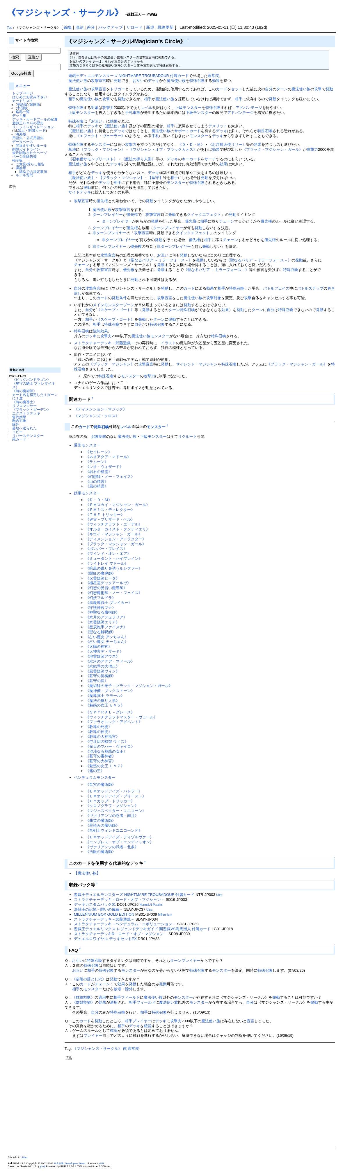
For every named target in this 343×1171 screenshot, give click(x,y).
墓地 (72, 149)
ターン (282, 89)
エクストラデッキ (26, 413)
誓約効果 (19, 417)
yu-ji (42, 1166)
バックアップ (110, 27)
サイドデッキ (79, 192)
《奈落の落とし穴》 (89, 979)
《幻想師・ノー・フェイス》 (110, 476)
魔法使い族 (77, 80)
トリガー (117, 89)
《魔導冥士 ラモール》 (105, 695)
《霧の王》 (95, 771)
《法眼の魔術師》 (101, 851)
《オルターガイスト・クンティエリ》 (118, 529)
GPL (101, 1163)
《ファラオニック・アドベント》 (114, 722)
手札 (155, 136)
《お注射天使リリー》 (227, 144)
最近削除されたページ (29, 153)
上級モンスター (188, 107)
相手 (72, 99)
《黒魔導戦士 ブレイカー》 (109, 602)
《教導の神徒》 (99, 731)
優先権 (102, 201)
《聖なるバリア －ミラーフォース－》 (159, 260)
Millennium (165, 914)
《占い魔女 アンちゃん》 (107, 637)
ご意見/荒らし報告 (30, 164)
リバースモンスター (28, 435)
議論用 (21, 168)
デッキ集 (19, 115)
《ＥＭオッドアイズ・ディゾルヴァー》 (120, 837)
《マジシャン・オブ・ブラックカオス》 (163, 149)
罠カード (19, 439)
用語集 (17, 138)
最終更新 (165, 27)
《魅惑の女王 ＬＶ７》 (105, 766)
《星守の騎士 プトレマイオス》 (33, 385)
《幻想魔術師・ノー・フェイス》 (114, 593)
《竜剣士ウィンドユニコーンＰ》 (114, 830)
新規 (150, 27)
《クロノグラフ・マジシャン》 (112, 806)
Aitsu (24, 1157)
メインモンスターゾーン (113, 305)
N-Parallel (156, 904)
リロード (134, 27)
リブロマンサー (24, 406)
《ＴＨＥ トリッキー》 (105, 514)
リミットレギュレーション (33, 127)
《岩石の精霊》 (99, 471)
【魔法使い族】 (115, 126)
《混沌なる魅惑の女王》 (106, 751)
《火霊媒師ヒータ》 (103, 578)
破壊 (117, 989)
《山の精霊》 (97, 481)
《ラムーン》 (97, 462)
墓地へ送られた (24, 428)
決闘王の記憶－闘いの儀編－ (98, 909)
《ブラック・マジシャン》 (102, 149)
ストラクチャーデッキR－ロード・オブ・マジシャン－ (120, 934)
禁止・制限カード (32, 130)
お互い (138, 80)
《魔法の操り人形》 (138, 159)
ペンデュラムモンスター (94, 777)
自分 (269, 89)
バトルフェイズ (276, 288)
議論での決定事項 (33, 171)
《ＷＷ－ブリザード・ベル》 (110, 519)
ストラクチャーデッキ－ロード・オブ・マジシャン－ (119, 899)
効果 (216, 80)
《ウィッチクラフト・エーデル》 (114, 524)
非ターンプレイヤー (110, 233)
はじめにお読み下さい (29, 97)
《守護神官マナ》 (101, 607)
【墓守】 (155, 177)
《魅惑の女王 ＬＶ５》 (105, 705)
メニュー (22, 86)
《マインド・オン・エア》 (108, 553)
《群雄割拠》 (83, 997)
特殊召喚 (197, 80)
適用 (102, 997)
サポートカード (187, 131)
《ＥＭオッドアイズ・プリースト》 (116, 796)
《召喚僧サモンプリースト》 (93, 159)
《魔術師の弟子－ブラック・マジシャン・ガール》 (129, 686)
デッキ (153, 80)
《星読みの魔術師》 (103, 825)
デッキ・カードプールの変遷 (35, 119)
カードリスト (22, 101)
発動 (117, 80)
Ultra (219, 894)
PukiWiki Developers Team (70, 1163)
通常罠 (213, 75)
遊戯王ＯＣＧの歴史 (28, 123)
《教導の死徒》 (99, 727)
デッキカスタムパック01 (95, 904)
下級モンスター (199, 112)
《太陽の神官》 (99, 646)
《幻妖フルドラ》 (101, 598)
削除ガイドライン (26, 149)
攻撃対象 (213, 298)
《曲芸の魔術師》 (101, 820)
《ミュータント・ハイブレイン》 (114, 558)
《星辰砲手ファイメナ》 (106, 627)
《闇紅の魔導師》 (101, 573)
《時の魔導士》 (24, 402)
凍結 (79, 27)
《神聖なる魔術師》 (103, 612)
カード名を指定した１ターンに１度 (35, 396)
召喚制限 (98, 436)
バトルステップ (310, 288)
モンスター (198, 136)
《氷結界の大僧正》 (103, 666)
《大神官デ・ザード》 (104, 651)
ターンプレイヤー (108, 214)
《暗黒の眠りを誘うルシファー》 (114, 568)
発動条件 (119, 298)
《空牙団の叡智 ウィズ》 (107, 741)
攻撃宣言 (98, 80)
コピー (17, 432)
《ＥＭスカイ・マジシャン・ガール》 (118, 505)
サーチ (210, 159)
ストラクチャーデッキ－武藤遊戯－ (104, 343)
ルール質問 (24, 175)
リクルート (187, 436)
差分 (91, 27)
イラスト (168, 343)
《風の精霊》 (97, 486)
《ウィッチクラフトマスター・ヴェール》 (121, 717)
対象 (95, 107)
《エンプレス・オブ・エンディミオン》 (120, 842)
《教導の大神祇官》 (103, 736)
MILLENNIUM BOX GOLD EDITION (104, 914)
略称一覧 (23, 112)
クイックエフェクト (204, 214)
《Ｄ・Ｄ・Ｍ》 (191, 144)
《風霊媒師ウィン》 (103, 671)
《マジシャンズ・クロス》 (96, 416)
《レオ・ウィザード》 (104, 467)
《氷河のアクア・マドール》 (110, 661)
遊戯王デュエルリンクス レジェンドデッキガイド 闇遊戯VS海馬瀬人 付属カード (142, 929)
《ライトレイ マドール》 (107, 563)
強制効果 (100, 331)
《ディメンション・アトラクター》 (116, 539)
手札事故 (132, 112)
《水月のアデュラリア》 (106, 617)
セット (236, 89)
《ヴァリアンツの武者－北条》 (112, 847)
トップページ (22, 93)
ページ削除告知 (24, 156)
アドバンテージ (249, 107)
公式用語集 (35, 138)
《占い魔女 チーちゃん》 (107, 641)
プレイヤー (141, 1021)
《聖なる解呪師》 (101, 632)
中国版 (22, 108)
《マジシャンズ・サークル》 (65, 12)
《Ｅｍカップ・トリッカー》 (110, 801)
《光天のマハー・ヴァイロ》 (110, 746)
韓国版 (35, 104)
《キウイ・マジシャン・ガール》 (114, 534)
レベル (146, 107)
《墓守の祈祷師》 (101, 676)
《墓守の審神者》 (101, 756)
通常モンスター (87, 445)
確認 (148, 1026)
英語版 (22, 104)
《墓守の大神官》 (101, 761)
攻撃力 (108, 107)
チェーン (226, 221)
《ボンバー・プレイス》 (106, 548)
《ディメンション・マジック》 (100, 409)
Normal (144, 904)
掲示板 (17, 160)
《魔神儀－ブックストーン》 (110, 690)
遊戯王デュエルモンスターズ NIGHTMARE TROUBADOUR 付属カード (128, 75)
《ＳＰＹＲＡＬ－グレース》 (110, 712)
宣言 (250, 1021)
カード (221, 89)
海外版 (21, 134)
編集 (68, 27)
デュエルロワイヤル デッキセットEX (105, 939)
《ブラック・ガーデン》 (31, 409)
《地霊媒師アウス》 (103, 656)
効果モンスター (87, 493)
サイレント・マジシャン (197, 364)
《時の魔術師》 (24, 391)
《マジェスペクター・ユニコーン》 (116, 810)
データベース (22, 142)
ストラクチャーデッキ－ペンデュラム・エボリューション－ (125, 924)
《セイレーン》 (99, 452)
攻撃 (318, 89)
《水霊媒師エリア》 (103, 622)
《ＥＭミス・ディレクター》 (110, 510)
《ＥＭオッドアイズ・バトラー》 (114, 791)
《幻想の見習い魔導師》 (106, 588)
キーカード (191, 159)
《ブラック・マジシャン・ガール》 (272, 149)
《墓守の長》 (97, 681)
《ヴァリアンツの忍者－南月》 (112, 815)
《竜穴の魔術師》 (101, 784)
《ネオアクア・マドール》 (108, 457)
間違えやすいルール (31, 145)
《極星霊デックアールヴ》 (108, 583)
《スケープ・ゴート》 (115, 310)
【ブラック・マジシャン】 (121, 177)
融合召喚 (19, 420)
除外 (15, 424)
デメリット (217, 126)
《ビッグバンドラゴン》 (31, 379)
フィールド (130, 997)
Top (10, 27)
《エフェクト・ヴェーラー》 (100, 136)
